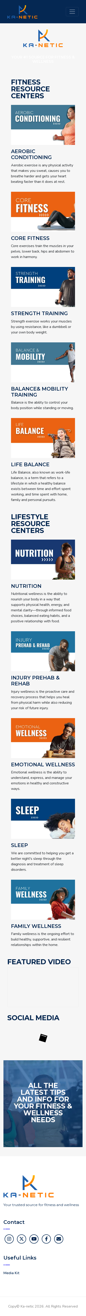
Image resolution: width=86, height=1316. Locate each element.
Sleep (19, 845)
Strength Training (39, 314)
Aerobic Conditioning (31, 154)
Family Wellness (36, 926)
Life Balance (30, 465)
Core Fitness (30, 238)
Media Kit (11, 1273)
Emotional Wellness (43, 765)
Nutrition (26, 586)
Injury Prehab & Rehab (35, 681)
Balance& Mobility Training (39, 392)
